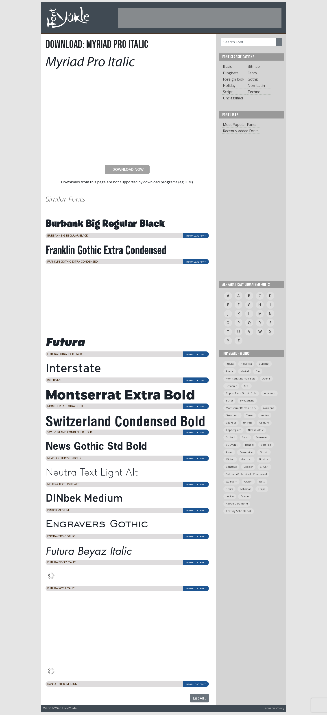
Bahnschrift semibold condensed (246, 474)
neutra (264, 415)
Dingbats (230, 72)
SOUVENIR (232, 444)
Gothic (253, 79)
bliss (262, 481)
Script (228, 91)
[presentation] (127, 152)
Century (264, 422)
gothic (264, 452)
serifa (229, 489)
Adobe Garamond (237, 503)
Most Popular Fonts (239, 124)
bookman (261, 437)
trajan (262, 489)
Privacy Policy (274, 708)
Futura (230, 363)
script (229, 400)
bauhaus (231, 422)
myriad (244, 371)
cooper (248, 466)
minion (230, 459)
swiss (245, 437)
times (249, 415)
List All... (199, 698)
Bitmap (254, 66)
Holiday (229, 85)
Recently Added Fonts (241, 130)
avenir (266, 378)
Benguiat (231, 466)
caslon (245, 496)
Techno (254, 91)
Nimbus (263, 459)
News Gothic (256, 430)
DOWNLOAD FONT (196, 235)
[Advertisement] (199, 18)
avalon (248, 481)
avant (229, 452)
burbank (264, 363)
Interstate (269, 393)
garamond (232, 415)
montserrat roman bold (240, 378)
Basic (227, 66)
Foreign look (233, 79)
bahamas (245, 489)
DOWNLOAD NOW (126, 169)
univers (247, 422)
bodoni (230, 437)
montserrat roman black (241, 408)
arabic (229, 371)
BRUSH (264, 466)
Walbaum (231, 481)
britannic (231, 386)
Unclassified (233, 98)
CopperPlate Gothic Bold (241, 393)
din (258, 371)
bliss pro (266, 444)
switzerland (247, 400)
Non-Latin (256, 85)
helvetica (246, 363)
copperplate (233, 430)
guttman (246, 459)
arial (246, 386)
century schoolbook (238, 511)
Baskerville (246, 452)
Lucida (230, 496)
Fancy (252, 72)
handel (249, 444)
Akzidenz (268, 408)
